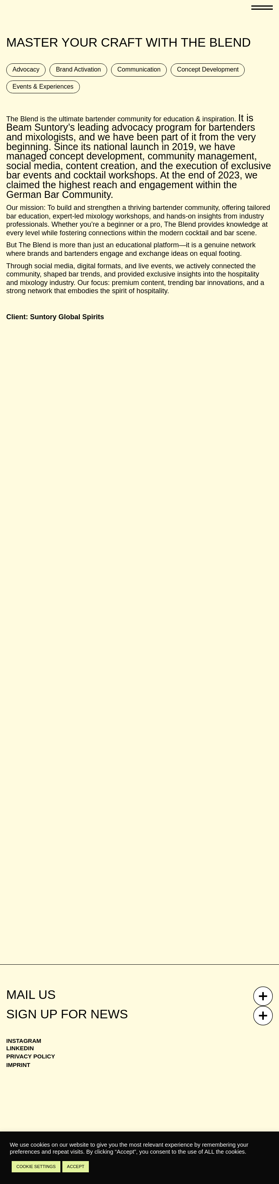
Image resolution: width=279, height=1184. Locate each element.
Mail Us (31, 995)
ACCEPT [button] (76, 1166)
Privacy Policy (30, 1056)
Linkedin (20, 1048)
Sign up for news (67, 1014)
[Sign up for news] (263, 1015)
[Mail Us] (263, 996)
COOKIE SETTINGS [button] (36, 1166)
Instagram (23, 1040)
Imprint (18, 1065)
